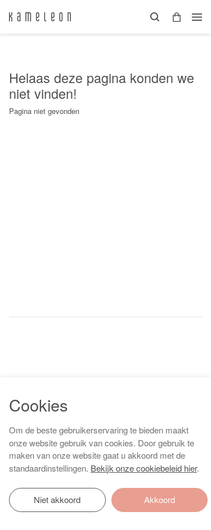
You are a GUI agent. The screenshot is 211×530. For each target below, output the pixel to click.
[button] (173, 17)
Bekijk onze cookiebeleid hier (144, 468)
